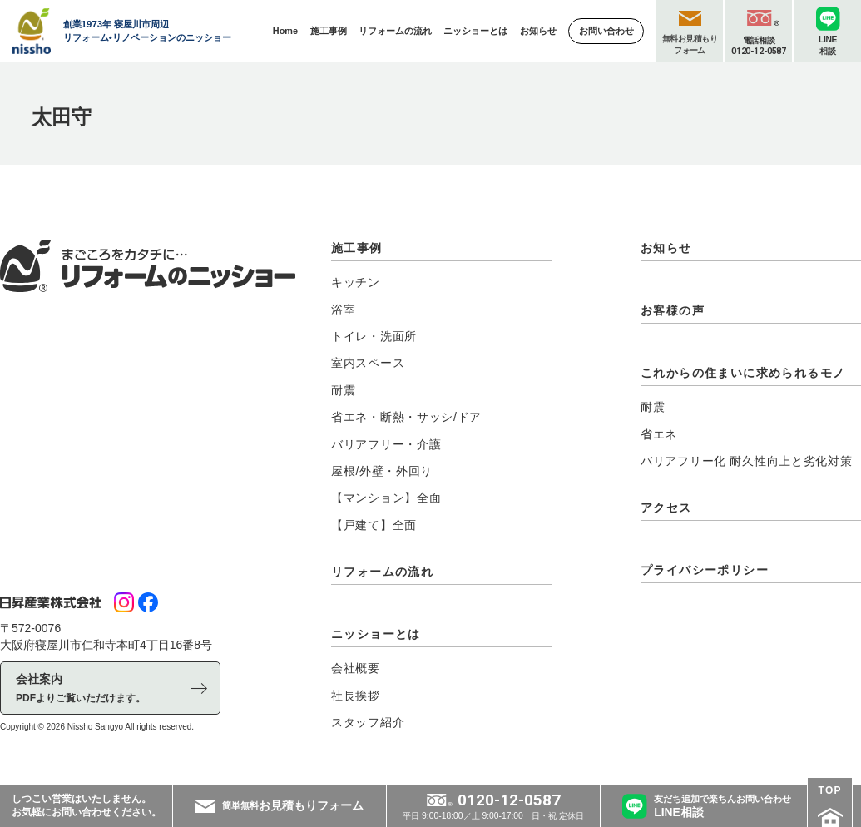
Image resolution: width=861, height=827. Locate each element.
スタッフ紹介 (367, 722)
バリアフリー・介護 (386, 444)
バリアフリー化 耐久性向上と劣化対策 (747, 461)
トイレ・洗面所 (374, 336)
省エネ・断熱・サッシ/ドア (406, 416)
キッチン (355, 282)
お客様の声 (673, 310)
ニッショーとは (376, 634)
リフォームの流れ (382, 571)
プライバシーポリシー (705, 570)
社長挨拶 (355, 695)
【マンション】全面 (386, 497)
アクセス (666, 507)
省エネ (659, 434)
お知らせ (666, 248)
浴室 (343, 309)
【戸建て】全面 (374, 525)
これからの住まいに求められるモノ (743, 372)
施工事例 (357, 248)
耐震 (343, 390)
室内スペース (367, 362)
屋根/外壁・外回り (382, 471)
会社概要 (355, 668)
